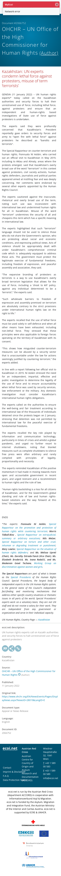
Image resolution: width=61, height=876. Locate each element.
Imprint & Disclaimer (14, 771)
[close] (57, 4)
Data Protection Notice (15, 780)
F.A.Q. (6, 775)
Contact (7, 767)
